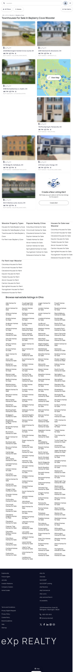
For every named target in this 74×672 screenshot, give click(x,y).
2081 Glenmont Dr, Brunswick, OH (49, 51)
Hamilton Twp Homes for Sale (27, 461)
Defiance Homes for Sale (28, 314)
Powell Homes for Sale (59, 304)
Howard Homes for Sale (27, 487)
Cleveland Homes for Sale (36, 233)
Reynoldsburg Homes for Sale (59, 314)
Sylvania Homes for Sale (60, 411)
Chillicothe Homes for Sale (11, 500)
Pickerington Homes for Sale (43, 529)
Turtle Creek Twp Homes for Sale (60, 441)
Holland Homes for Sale (27, 482)
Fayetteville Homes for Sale (27, 380)
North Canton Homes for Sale (43, 453)
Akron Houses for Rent (10, 280)
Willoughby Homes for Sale (59, 529)
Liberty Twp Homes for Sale (27, 548)
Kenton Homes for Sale (27, 512)
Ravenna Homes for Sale (60, 309)
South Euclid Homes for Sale (59, 370)
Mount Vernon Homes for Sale (43, 426)
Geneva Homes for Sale (27, 421)
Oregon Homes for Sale (43, 493)
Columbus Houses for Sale (61, 229)
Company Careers (7, 587)
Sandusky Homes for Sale (59, 349)
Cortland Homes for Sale (11, 549)
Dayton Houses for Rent (11, 274)
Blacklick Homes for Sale (11, 395)
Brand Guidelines (7, 621)
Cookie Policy (6, 617)
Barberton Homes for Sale (11, 365)
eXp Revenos (44, 587)
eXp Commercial (45, 590)
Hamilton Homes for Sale (28, 456)
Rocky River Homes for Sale (59, 324)
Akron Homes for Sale (34, 243)
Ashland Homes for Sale (11, 329)
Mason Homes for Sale (43, 370)
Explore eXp (5, 573)
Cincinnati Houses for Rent (12, 267)
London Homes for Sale (43, 309)
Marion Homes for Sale (43, 360)
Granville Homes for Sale (28, 436)
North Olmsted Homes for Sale (43, 458)
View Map (53, 77)
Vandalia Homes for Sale (60, 461)
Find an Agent (6, 576)
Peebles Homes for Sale (43, 519)
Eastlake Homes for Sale (27, 339)
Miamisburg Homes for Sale (43, 395)
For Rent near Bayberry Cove (12, 239)
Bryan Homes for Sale (12, 437)
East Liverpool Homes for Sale (27, 334)
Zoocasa (42, 576)
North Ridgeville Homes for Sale (44, 463)
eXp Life (42, 573)
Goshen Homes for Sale (27, 431)
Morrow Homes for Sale (43, 416)
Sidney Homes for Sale (59, 365)
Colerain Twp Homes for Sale (11, 527)
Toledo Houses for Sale (59, 242)
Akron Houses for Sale (59, 245)
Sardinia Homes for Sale (60, 355)
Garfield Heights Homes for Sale (28, 416)
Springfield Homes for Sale (36, 249)
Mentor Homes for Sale (43, 390)
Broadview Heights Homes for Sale (11, 421)
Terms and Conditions (8, 607)
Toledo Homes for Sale (34, 239)
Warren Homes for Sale (59, 477)
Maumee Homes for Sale (44, 380)
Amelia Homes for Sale (11, 319)
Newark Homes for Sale (43, 448)
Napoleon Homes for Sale (44, 431)
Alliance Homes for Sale (11, 314)
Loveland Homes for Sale (44, 319)
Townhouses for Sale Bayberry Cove (13, 234)
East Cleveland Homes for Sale (27, 329)
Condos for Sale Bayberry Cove (13, 230)
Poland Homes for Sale (43, 544)
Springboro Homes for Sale (59, 375)
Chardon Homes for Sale (11, 495)
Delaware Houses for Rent (11, 292)
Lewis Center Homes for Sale (27, 543)
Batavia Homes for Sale (11, 370)
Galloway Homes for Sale (28, 411)
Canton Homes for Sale (35, 246)
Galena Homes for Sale (27, 400)
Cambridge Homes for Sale (11, 453)
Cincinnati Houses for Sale (61, 233)
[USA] (3, 15)
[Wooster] (11, 15)
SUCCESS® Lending (46, 583)
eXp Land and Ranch (46, 597)
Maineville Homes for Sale (43, 334)
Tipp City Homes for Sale (60, 426)
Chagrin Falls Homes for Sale (11, 490)
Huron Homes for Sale (28, 492)
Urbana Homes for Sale (59, 456)
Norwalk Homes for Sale (43, 473)
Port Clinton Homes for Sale (43, 549)
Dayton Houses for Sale (60, 239)
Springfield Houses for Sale (61, 251)
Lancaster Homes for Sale (27, 533)
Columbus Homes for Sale (36, 227)
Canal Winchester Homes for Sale (11, 458)
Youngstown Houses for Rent (13, 289)
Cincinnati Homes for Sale (36, 230)
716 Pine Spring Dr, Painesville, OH (50, 127)
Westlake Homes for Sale (60, 519)
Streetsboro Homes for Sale (59, 390)
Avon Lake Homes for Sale (11, 360)
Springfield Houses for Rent (12, 286)
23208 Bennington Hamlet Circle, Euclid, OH (18, 51)
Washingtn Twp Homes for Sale (60, 482)
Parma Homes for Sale (43, 509)
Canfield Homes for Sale (11, 464)
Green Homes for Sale (28, 441)
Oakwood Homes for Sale (44, 483)
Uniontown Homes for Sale (59, 446)
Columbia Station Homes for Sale (11, 533)
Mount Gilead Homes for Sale (43, 421)
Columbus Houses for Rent (12, 264)
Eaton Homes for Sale (28, 344)
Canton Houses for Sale (60, 248)
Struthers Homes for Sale (60, 400)
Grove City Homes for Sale (27, 451)
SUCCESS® (43, 580)
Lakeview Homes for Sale (28, 522)
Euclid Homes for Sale (28, 360)
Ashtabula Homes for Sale (11, 334)
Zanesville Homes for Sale (59, 554)
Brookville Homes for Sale (12, 427)
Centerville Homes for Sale (11, 485)
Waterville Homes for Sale (59, 493)
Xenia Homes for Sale (60, 544)
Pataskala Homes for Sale (43, 514)
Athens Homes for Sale (11, 344)
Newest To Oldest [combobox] (19, 9)
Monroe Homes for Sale (43, 411)
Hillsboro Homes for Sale (28, 477)
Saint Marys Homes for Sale (59, 339)
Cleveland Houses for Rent (12, 271)
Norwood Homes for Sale (44, 478)
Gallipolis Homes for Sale (28, 405)
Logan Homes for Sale (44, 304)
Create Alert (54, 203)
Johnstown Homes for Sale (27, 502)
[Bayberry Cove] (19, 15)
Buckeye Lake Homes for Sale (11, 443)
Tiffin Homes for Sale (60, 421)
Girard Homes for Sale (28, 426)
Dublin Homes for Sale (27, 324)
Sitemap (4, 627)
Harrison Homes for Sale (28, 466)
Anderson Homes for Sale (12, 324)
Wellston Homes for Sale (60, 504)
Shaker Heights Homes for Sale (59, 360)
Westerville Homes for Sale (59, 514)
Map (37, 669)
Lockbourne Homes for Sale (27, 558)
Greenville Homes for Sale (27, 446)
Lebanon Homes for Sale (28, 538)
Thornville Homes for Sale (59, 416)
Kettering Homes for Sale (28, 517)
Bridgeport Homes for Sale (11, 416)
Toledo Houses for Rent (10, 277)
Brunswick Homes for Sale (11, 432)
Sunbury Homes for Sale (60, 405)
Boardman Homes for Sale (11, 405)
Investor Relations (7, 583)
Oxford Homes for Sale (43, 499)
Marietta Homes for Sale (44, 355)
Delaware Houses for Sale (60, 258)
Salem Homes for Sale (60, 344)
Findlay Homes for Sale (27, 385)
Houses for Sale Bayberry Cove (13, 227)
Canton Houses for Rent (11, 283)
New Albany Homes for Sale (43, 436)
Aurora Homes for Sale (11, 349)
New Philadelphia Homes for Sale (43, 442)
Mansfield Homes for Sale (43, 339)
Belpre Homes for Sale (12, 390)
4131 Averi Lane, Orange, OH (47, 165)
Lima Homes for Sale (27, 553)
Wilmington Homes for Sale (59, 534)
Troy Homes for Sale (59, 436)
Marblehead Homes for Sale (43, 349)
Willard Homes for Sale (59, 524)
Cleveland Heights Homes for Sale (11, 516)
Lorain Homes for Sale (44, 314)
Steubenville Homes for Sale (59, 385)
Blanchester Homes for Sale (11, 400)
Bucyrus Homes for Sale (11, 448)
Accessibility (43, 600)
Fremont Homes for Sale (27, 395)
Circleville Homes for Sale (11, 510)
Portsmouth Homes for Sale (43, 554)
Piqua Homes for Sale (44, 534)
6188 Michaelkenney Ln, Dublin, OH (15, 89)
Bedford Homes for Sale (11, 380)
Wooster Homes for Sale (60, 539)
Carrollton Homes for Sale (11, 475)
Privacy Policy (6, 614)
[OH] (7, 15)
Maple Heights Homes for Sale (43, 344)
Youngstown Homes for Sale (36, 252)
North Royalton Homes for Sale (43, 468)
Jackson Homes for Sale (27, 497)
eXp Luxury (43, 593)
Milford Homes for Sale (43, 405)
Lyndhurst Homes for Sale (43, 324)
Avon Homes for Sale (11, 355)
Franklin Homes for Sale (27, 390)
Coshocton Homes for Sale (11, 554)
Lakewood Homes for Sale (27, 527)
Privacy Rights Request (9, 610)
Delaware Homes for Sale (35, 255)
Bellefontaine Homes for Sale (11, 385)
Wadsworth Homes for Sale (59, 472)
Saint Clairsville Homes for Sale (60, 334)
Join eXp (4, 580)
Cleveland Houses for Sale (61, 236)
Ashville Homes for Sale (11, 339)
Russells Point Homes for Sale (59, 329)
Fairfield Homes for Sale (27, 370)
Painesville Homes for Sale (43, 504)
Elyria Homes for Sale (28, 349)
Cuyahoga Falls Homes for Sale (27, 304)
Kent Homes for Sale (27, 507)
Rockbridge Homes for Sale (59, 319)
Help (3, 624)
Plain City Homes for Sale (44, 539)
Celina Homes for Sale (12, 480)
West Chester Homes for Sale (59, 509)
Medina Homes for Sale (43, 385)
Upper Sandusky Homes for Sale (60, 451)
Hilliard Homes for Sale (27, 472)
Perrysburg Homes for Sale (43, 524)
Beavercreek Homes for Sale (11, 375)
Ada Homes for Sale (11, 304)
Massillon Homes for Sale (44, 375)
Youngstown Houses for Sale (61, 255)
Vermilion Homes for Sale (60, 466)
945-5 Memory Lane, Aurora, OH (14, 203)
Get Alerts (67, 9)
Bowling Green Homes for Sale (11, 411)
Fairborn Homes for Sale (27, 365)
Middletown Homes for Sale (43, 400)
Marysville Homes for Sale (43, 365)
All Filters (7, 9)
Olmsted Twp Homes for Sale (43, 488)
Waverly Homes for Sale (59, 499)
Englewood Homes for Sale (27, 355)
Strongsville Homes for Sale (59, 395)
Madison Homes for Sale (44, 329)
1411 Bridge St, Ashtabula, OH (13, 165)
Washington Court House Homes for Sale (59, 487)
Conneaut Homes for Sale (11, 544)
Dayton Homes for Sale (35, 236)
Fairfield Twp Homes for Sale (27, 375)
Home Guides (6, 590)
